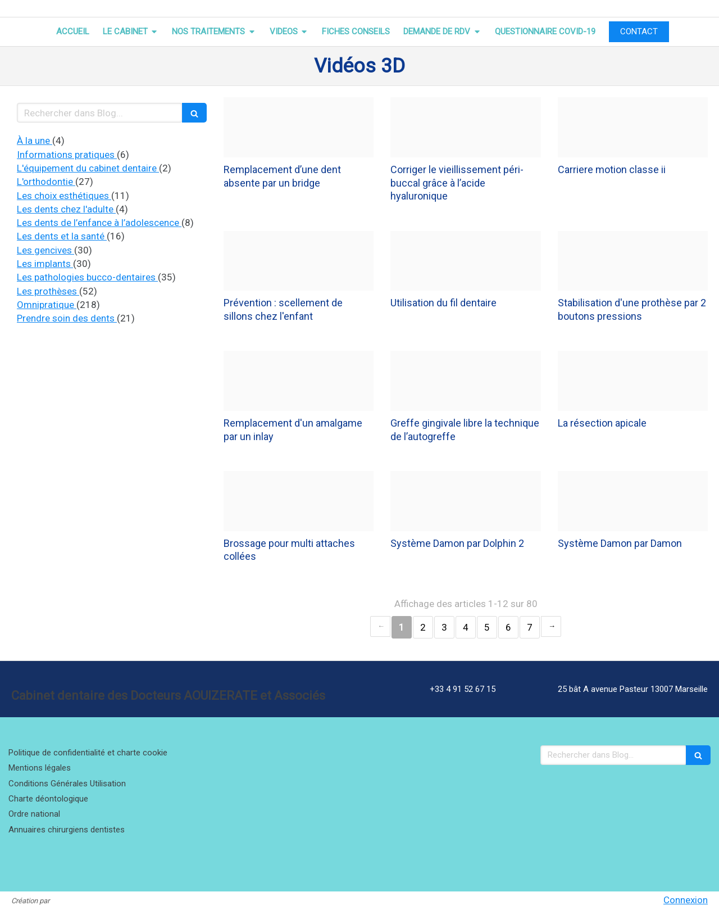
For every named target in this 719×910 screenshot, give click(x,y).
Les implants (45, 263)
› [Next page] (551, 626)
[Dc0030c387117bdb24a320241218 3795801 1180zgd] (465, 381)
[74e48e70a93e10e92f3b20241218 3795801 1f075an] (465, 261)
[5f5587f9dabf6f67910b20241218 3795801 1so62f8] (633, 261)
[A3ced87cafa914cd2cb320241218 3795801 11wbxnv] (299, 381)
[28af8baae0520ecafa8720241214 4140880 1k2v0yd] (465, 501)
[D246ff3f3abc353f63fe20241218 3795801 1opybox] (299, 261)
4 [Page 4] (465, 627)
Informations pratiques (67, 154)
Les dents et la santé (62, 236)
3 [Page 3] (444, 627)
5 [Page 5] (487, 627)
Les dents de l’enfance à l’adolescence (99, 222)
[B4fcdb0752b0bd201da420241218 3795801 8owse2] (633, 381)
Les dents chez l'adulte (66, 209)
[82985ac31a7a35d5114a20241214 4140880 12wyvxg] (633, 501)
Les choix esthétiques (64, 195)
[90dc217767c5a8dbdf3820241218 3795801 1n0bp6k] (299, 127)
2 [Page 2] (423, 627)
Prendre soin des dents (67, 318)
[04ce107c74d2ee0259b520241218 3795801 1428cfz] (465, 127)
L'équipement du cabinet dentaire (88, 168)
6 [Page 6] (508, 627)
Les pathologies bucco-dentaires (87, 277)
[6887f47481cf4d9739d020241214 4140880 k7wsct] (299, 501)
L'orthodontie (46, 181)
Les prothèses (48, 291)
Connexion (685, 900)
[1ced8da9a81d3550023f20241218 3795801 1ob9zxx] (633, 127)
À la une (34, 140)
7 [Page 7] (530, 627)
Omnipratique (46, 304)
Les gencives (45, 250)
